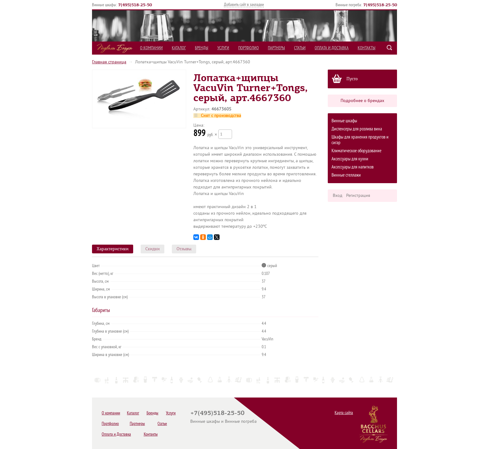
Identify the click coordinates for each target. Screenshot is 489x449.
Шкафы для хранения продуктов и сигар (360, 139)
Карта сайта (344, 412)
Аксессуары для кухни (350, 159)
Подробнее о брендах (362, 100)
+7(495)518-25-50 (217, 413)
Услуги (223, 48)
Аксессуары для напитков (353, 167)
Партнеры (276, 48)
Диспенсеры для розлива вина (357, 129)
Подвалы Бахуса (115, 48)
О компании (151, 48)
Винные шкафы (344, 121)
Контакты (366, 48)
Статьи (300, 48)
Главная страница (109, 62)
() (135, 4)
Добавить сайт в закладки (244, 4)
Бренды (201, 48)
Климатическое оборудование (356, 151)
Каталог (179, 48)
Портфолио (248, 48)
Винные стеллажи (346, 175)
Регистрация (358, 195)
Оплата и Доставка (332, 48)
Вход (337, 195)
